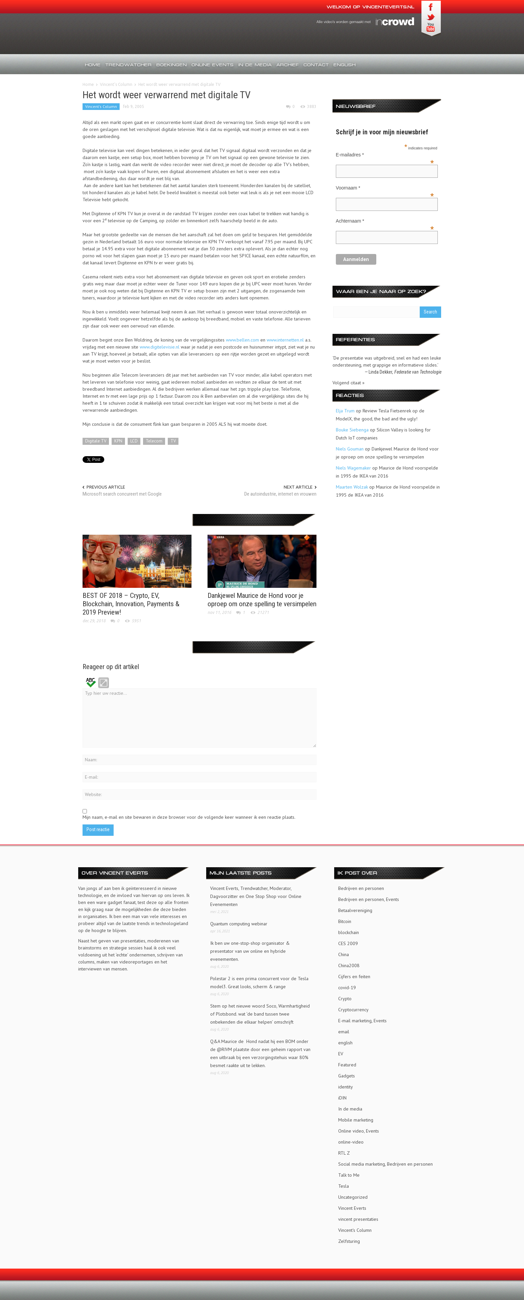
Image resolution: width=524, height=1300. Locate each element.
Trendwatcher (128, 65)
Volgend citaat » (349, 383)
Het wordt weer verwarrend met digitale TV (167, 95)
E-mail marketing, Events (362, 1019)
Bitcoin (344, 920)
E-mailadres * (385, 155)
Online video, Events (358, 1130)
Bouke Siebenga (352, 430)
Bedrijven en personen (361, 887)
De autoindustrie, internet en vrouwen (280, 494)
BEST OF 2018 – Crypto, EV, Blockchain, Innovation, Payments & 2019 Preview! (131, 603)
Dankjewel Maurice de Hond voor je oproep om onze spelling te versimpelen (262, 599)
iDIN (342, 1096)
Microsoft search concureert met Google (122, 494)
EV (340, 1052)
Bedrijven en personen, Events (368, 898)
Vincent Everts (352, 1207)
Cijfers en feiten (354, 975)
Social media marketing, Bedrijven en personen (385, 1163)
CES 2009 (348, 942)
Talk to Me (349, 1174)
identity (345, 1085)
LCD (134, 441)
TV (173, 441)
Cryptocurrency (353, 1008)
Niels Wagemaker (353, 468)
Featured (347, 1063)
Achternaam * (385, 221)
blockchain (348, 931)
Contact (316, 65)
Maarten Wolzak (352, 487)
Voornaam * (385, 188)
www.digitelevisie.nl (159, 347)
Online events (212, 65)
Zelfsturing (349, 1240)
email (343, 1030)
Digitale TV (95, 441)
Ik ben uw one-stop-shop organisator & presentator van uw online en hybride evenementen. (250, 950)
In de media (255, 65)
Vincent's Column (116, 84)
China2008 (349, 964)
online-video (351, 1141)
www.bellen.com (242, 340)
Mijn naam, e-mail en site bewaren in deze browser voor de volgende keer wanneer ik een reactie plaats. (189, 816)
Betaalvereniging (355, 909)
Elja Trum (345, 411)
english (345, 1041)
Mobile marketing (355, 1119)
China (343, 953)
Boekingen (171, 65)
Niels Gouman (350, 449)
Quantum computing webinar (238, 922)
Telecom (154, 441)
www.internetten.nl (285, 340)
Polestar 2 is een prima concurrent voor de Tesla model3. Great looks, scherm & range (259, 981)
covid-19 (347, 986)
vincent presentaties (358, 1218)
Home (93, 65)
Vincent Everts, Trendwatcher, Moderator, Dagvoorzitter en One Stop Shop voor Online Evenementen (255, 895)
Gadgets (346, 1074)
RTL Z (344, 1152)
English (345, 65)
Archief (287, 65)
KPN (118, 441)
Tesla (343, 1185)
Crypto (345, 997)
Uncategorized (353, 1196)
